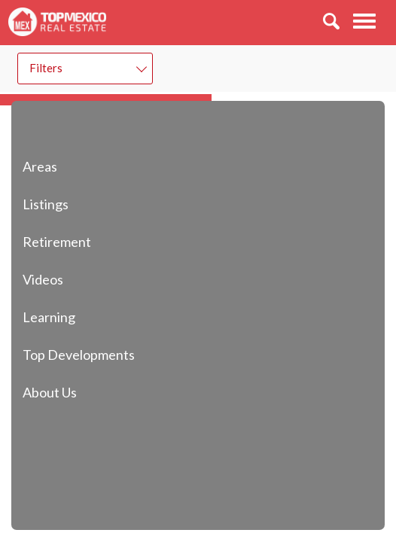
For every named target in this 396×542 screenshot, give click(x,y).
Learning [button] (75, 316)
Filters (45, 68)
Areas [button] (66, 166)
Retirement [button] (83, 241)
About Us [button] (76, 391)
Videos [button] (69, 279)
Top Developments (79, 354)
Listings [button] (72, 203)
